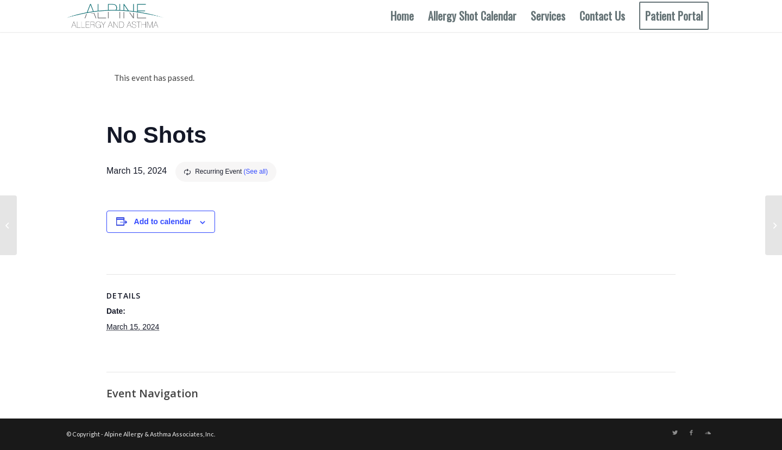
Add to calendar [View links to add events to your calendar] (163, 221)
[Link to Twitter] (675, 432)
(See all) (256, 171)
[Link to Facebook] (691, 432)
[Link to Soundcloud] (707, 432)
